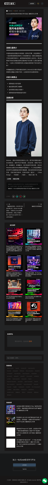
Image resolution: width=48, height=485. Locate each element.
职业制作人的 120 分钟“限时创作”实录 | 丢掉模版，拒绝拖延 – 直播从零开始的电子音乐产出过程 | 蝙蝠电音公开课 (29, 419)
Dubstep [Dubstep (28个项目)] (15, 370)
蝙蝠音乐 (10, 188)
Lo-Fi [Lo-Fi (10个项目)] (9, 378)
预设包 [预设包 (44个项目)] (9, 394)
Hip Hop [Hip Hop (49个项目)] (9, 376)
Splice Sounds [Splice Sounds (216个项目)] (10, 384)
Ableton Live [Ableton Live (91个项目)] (10, 368)
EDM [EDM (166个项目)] (22, 370)
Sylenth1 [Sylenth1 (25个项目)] (19, 384)
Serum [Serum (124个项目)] (20, 381)
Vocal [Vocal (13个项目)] (28, 386)
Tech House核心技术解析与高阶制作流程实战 (33, 297)
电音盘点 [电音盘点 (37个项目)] (23, 389)
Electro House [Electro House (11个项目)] (29, 370)
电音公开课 (16, 179)
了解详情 (24, 469)
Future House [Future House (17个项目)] (26, 373)
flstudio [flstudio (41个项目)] (37, 370)
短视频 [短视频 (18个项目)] (18, 392)
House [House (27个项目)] (22, 376)
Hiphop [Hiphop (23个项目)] (16, 376)
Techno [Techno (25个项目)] (36, 384)
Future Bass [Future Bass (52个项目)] (17, 373)
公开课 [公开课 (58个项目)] (9, 389)
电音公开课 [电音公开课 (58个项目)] (16, 389)
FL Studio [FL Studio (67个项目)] (9, 373)
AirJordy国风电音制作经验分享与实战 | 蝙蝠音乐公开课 (26, 188)
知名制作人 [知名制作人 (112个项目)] (10, 392)
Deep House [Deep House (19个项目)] (31, 368)
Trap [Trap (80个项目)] (15, 386)
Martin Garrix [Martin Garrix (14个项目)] (16, 378)
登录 (30, 341)
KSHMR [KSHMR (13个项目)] (36, 376)
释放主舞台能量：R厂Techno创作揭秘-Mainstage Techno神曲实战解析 (33, 274)
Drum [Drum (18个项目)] (9, 370)
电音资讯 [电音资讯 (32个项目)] (31, 389)
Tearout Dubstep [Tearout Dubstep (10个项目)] (28, 384)
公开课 (9, 179)
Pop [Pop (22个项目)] (29, 378)
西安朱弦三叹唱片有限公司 (19, 480)
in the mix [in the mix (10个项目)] (29, 376)
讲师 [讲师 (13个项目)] (23, 392)
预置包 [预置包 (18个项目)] (36, 392)
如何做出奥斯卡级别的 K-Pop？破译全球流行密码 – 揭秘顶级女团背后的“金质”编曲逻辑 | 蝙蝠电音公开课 (29, 408)
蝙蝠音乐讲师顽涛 (37, 206)
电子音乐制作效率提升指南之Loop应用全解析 (14, 297)
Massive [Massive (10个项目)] (24, 378)
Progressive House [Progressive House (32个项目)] (11, 381)
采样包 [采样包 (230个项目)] (29, 392)
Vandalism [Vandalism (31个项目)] (21, 386)
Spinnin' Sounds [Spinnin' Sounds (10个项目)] (28, 381)
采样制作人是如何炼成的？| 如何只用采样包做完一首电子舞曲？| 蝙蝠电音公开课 (14, 274)
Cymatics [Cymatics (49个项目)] (23, 368)
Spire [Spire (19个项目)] (36, 381)
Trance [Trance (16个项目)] (9, 386)
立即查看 (24, 465)
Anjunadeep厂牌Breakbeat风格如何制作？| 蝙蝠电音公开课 (33, 320)
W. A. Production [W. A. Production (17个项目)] (36, 386)
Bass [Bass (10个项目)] (17, 368)
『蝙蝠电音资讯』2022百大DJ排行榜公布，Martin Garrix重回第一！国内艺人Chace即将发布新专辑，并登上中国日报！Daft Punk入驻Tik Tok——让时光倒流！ (14, 212)
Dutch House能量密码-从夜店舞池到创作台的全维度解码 (14, 319)
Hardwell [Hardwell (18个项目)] (34, 373)
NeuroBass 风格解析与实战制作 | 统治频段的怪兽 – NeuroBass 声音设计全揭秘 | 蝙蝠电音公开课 (33, 248)
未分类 (16, 10)
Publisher (9, 11)
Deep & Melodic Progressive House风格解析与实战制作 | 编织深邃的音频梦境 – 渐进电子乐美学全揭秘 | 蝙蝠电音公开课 (14, 249)
